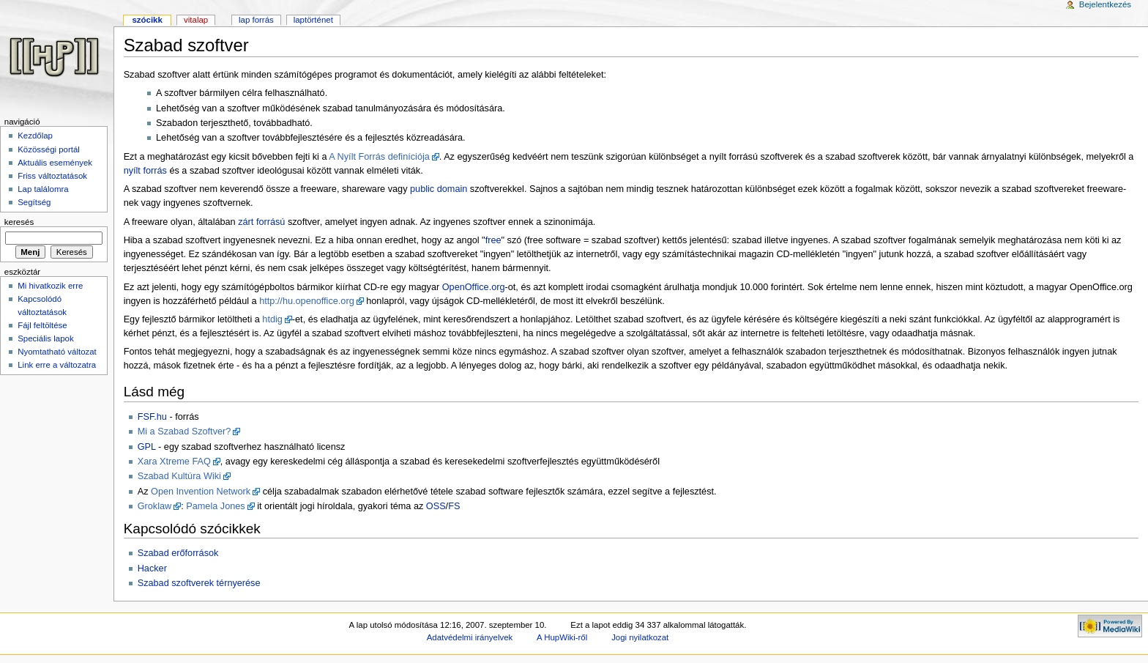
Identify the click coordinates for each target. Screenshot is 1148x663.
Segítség (34, 202)
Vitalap (196, 19)
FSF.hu (152, 417)
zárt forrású (261, 222)
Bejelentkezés (1105, 4)
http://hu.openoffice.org (306, 301)
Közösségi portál (49, 149)
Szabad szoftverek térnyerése (199, 583)
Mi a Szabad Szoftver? (184, 431)
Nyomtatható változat (57, 351)
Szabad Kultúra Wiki (179, 476)
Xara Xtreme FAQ (174, 461)
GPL (147, 447)
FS (454, 506)
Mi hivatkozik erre (50, 285)
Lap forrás (256, 19)
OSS (436, 506)
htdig (272, 319)
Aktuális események (55, 162)
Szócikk (147, 19)
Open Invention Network (200, 491)
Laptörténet (313, 19)
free (493, 240)
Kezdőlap (35, 135)
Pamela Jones (215, 506)
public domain (438, 189)
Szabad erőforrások (178, 553)
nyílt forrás (145, 171)
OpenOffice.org (473, 287)
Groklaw (155, 506)
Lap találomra (43, 189)
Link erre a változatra (57, 364)
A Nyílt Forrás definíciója (379, 157)
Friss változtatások (52, 175)
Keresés (19, 222)
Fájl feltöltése (42, 325)
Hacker (152, 568)
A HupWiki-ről (562, 637)
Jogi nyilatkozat (639, 637)
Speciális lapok (45, 338)
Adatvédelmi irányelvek (469, 637)
